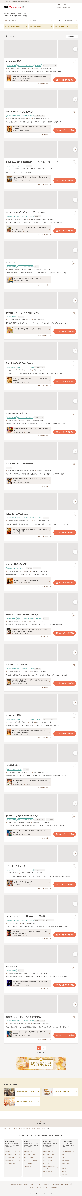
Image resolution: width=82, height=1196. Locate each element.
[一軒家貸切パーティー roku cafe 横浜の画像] (41, 602)
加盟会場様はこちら (58, 1184)
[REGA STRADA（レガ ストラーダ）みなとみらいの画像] (41, 200)
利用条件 (25, 1184)
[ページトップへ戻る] (41, 1123)
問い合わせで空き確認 (65, 80)
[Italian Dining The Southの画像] (41, 501)
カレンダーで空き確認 (65, 130)
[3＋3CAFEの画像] (41, 250)
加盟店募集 (68, 1184)
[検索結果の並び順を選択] (72, 36)
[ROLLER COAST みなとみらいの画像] (41, 99)
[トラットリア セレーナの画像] (41, 853)
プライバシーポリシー (35, 1184)
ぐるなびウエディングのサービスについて (36, 1187)
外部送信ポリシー (47, 1184)
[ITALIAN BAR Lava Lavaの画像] (41, 652)
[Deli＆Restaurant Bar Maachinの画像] (41, 451)
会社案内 (13, 1184)
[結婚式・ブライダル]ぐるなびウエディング (14, 1128)
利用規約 (19, 1184)
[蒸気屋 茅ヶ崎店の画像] (41, 753)
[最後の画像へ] (75, 49)
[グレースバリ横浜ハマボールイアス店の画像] (41, 803)
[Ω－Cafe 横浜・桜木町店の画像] (41, 552)
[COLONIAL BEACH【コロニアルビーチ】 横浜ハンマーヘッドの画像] (41, 149)
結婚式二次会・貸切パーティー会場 (36, 1128)
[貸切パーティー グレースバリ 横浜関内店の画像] (41, 1004)
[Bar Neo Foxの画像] (41, 954)
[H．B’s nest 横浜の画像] (41, 49)
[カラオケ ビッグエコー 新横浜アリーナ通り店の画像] (41, 904)
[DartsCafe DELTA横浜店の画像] (41, 401)
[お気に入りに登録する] (74, 62)
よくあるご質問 (53, 1187)
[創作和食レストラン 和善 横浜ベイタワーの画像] (41, 300)
